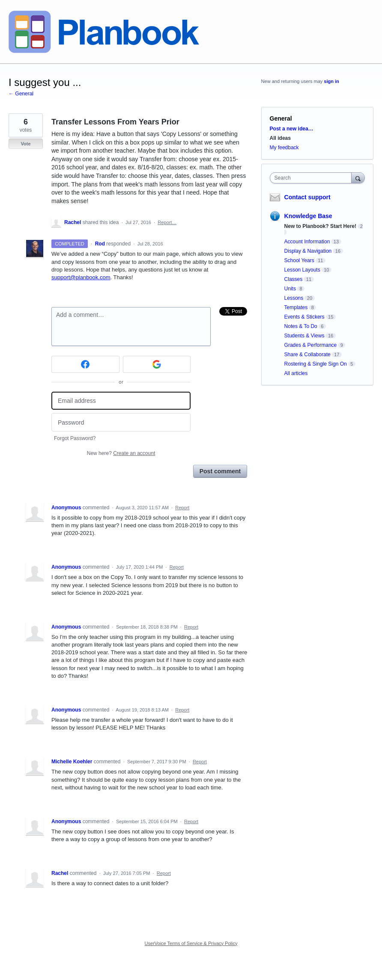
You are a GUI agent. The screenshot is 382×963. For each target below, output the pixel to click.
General (281, 118)
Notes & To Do (300, 326)
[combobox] (312, 178)
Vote (25, 143)
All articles (296, 373)
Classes (293, 279)
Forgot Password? (75, 438)
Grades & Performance (310, 345)
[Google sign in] (157, 364)
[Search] (358, 177)
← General (21, 94)
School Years (299, 260)
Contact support (307, 197)
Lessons (294, 298)
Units (290, 289)
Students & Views (304, 336)
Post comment (220, 471)
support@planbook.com (80, 277)
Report (182, 507)
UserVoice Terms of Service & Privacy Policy (191, 943)
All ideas (280, 138)
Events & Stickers (304, 317)
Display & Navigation (308, 251)
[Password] (121, 422)
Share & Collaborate (307, 354)
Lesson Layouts (302, 270)
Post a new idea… (291, 129)
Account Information (307, 242)
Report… (167, 222)
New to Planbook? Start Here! (320, 226)
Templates (296, 307)
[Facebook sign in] (85, 364)
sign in (331, 81)
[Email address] (121, 401)
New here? (121, 453)
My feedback (284, 148)
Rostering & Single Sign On (315, 364)
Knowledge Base (308, 216)
